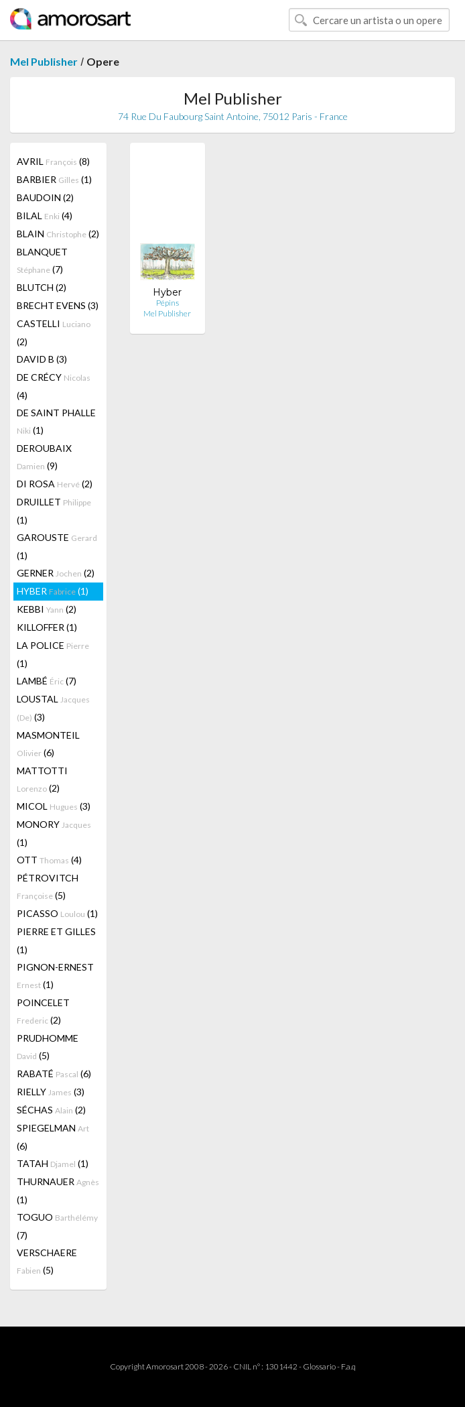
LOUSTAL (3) (53, 708)
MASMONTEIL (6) (48, 743)
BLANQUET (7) (42, 260)
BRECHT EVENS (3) (57, 305)
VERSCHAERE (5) (47, 1261)
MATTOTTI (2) (42, 779)
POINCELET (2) (43, 1011)
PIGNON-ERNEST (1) (55, 975)
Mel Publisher (44, 61)
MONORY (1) (54, 833)
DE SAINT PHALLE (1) (56, 421)
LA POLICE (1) (53, 654)
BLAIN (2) (58, 233)
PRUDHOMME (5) (47, 1046)
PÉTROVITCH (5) (47, 886)
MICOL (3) (53, 806)
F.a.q (348, 1366)
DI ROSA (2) (54, 483)
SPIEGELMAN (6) (53, 1137)
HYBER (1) (52, 591)
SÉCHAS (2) (51, 1109)
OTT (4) (49, 859)
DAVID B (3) (42, 359)
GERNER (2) (55, 572)
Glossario (319, 1366)
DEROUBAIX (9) (44, 456)
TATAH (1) (52, 1163)
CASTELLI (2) (53, 332)
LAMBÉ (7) (46, 680)
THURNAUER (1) (58, 1190)
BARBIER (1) (54, 179)
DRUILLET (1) (54, 511)
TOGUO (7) (57, 1226)
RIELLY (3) (50, 1091)
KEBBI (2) (46, 609)
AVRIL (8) (53, 161)
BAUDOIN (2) (45, 197)
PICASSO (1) (57, 913)
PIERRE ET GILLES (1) (56, 940)
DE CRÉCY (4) (53, 386)
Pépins (167, 303)
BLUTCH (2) (41, 287)
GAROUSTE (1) (57, 546)
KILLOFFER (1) (47, 627)
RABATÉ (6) (54, 1073)
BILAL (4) (44, 215)
